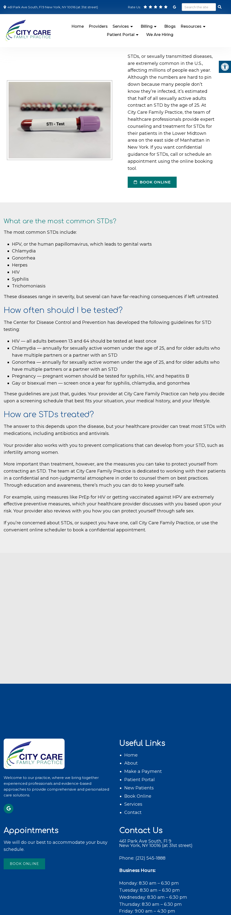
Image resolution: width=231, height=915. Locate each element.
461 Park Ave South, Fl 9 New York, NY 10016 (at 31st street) (52, 7)
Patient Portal (121, 34)
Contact (133, 812)
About (131, 763)
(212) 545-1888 (150, 858)
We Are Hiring (159, 34)
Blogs (170, 26)
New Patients (139, 788)
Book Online (152, 182)
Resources (191, 26)
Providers (98, 26)
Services (121, 26)
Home (77, 26)
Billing (147, 26)
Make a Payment (143, 771)
